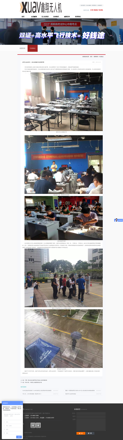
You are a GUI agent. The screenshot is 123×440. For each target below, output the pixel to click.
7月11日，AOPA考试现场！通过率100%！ (32, 394)
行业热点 (101, 56)
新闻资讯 (96, 56)
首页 (23, 16)
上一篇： (34, 380)
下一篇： (31, 382)
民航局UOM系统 (28, 432)
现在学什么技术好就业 (70, 394)
